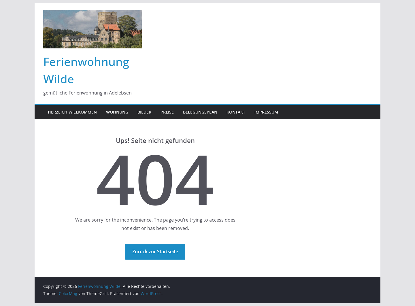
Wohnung (117, 112)
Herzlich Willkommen (72, 112)
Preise (167, 112)
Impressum (266, 112)
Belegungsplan (200, 112)
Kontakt (236, 112)
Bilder (144, 112)
